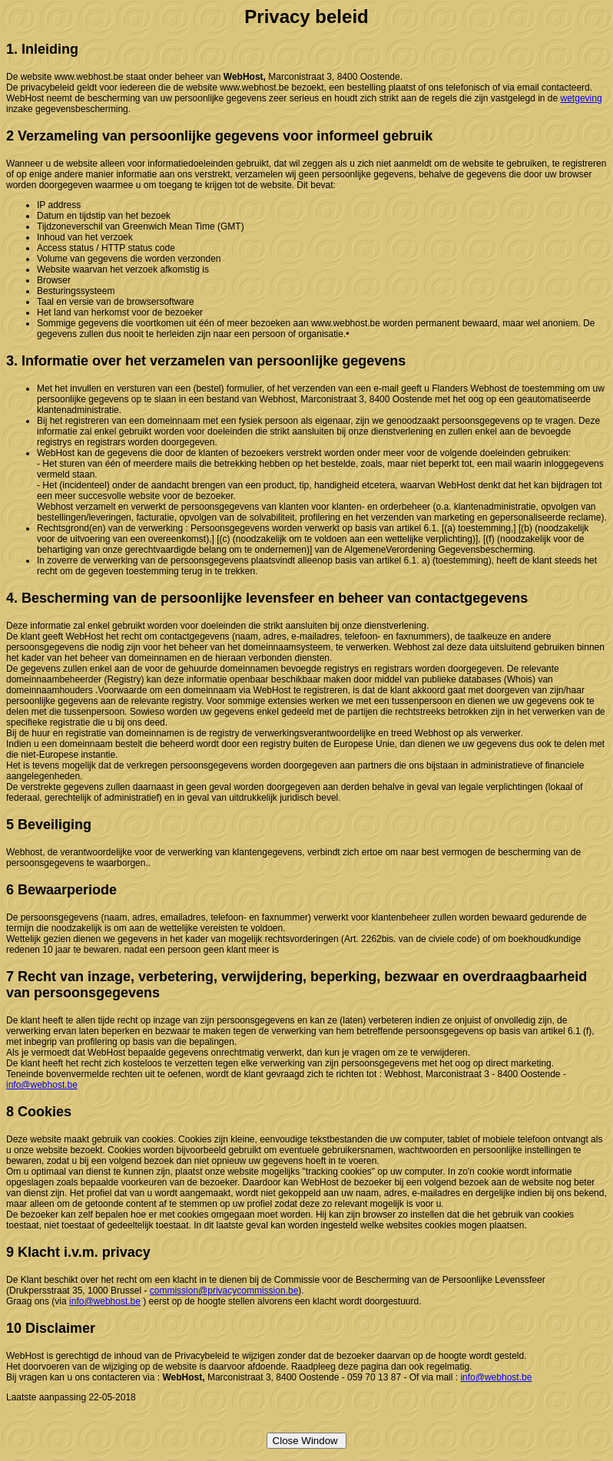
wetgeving (581, 98)
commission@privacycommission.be (224, 1290)
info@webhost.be (42, 1084)
